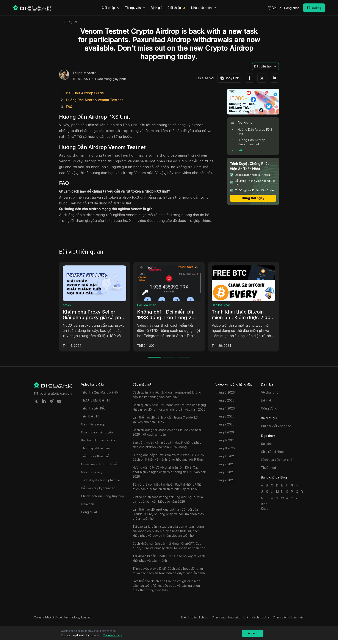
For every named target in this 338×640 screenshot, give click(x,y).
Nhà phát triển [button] (203, 8)
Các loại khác (146, 305)
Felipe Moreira (84, 73)
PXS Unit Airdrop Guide (85, 93)
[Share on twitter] (36, 401)
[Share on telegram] (51, 401)
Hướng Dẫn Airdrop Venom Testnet (94, 100)
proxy (67, 305)
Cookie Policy (112, 635)
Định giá (156, 7)
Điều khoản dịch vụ (194, 617)
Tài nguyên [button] (135, 8)
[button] (274, 8)
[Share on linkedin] (44, 401)
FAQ (69, 107)
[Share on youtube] (59, 401)
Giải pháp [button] (111, 8)
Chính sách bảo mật (226, 617)
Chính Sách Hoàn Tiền (288, 617)
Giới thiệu (174, 7)
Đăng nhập (292, 8)
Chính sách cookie (256, 617)
